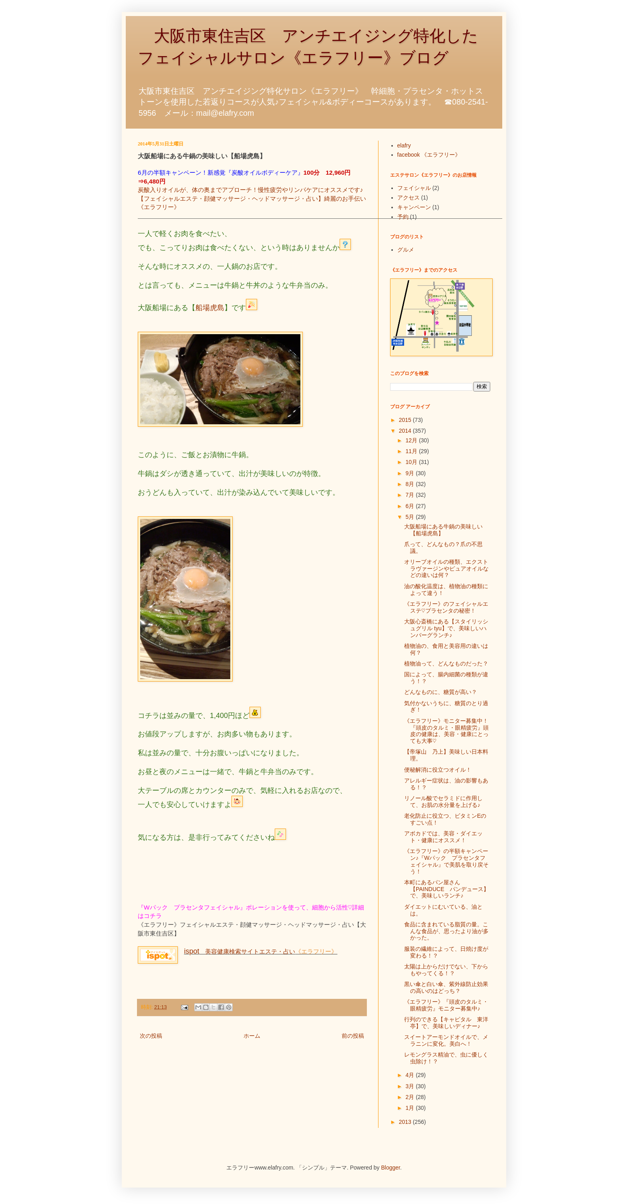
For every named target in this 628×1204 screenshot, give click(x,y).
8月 (410, 484)
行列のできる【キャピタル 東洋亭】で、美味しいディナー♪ (446, 1022)
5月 (410, 517)
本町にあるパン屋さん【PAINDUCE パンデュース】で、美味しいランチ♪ (446, 889)
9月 (410, 473)
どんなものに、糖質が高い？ (440, 692)
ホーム (252, 1036)
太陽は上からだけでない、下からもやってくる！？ (446, 969)
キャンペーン (414, 207)
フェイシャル (414, 188)
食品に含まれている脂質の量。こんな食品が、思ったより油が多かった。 (446, 931)
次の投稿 (151, 1036)
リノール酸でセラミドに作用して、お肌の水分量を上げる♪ (443, 801)
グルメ (405, 249)
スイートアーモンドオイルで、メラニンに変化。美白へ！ (446, 1040)
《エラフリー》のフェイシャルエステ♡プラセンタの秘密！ (446, 607)
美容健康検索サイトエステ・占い (239, 951)
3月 (410, 1086)
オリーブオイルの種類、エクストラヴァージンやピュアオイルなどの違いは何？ (446, 569)
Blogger (390, 1167)
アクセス (408, 197)
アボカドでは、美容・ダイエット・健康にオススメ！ (443, 836)
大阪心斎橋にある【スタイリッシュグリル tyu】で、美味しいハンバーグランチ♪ (446, 628)
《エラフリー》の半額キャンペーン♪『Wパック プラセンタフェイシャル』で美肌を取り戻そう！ (446, 861)
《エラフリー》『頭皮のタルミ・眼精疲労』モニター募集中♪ (446, 1005)
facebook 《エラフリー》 (429, 154)
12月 (412, 440)
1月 (410, 1108)
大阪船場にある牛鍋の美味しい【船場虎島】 (443, 529)
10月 (412, 462)
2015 (406, 420)
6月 (410, 506)
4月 (410, 1075)
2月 (410, 1097)
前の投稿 (353, 1036)
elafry (404, 145)
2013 (406, 1122)
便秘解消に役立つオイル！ (437, 769)
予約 (403, 217)
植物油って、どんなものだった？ (446, 663)
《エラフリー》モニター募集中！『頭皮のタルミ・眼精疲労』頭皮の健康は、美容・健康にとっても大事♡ (446, 731)
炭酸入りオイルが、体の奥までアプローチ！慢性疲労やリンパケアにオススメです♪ (250, 189)
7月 (410, 495)
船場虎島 (209, 308)
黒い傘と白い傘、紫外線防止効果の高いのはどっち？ (446, 987)
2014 (406, 431)
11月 (412, 451)
